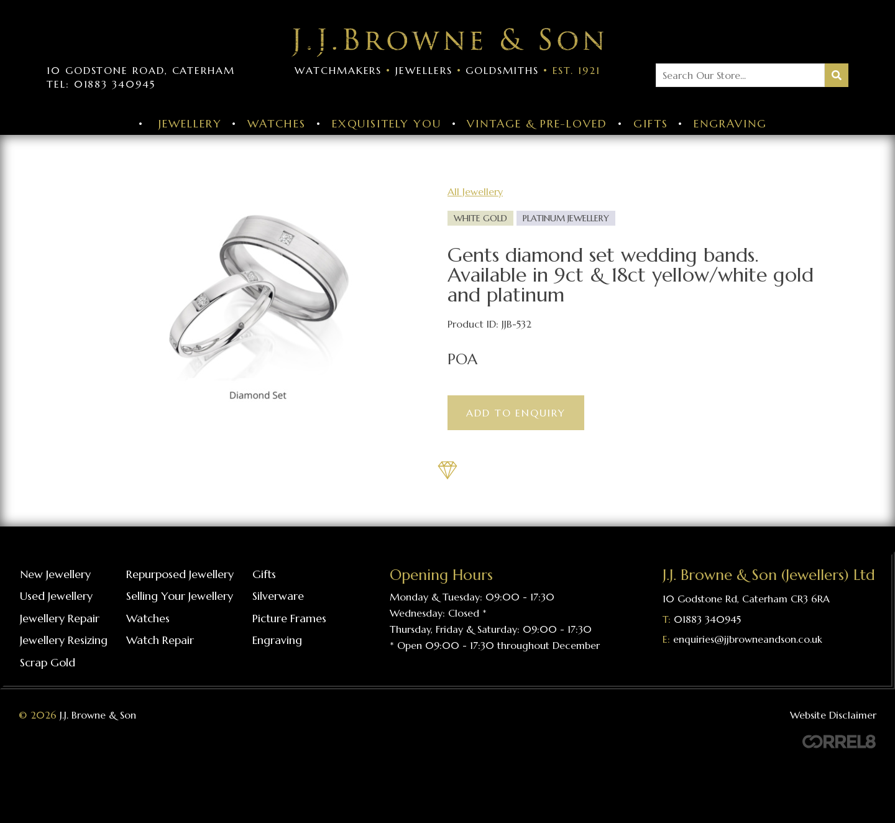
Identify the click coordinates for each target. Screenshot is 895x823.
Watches (276, 123)
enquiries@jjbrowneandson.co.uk (747, 639)
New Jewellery (55, 574)
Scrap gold (47, 662)
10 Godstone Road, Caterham (141, 70)
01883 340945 (707, 619)
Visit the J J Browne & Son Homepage (447, 42)
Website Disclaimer (833, 715)
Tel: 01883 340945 (101, 84)
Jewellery (189, 123)
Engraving (730, 123)
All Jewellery (475, 191)
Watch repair (160, 640)
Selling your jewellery (179, 596)
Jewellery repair (59, 618)
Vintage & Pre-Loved (537, 123)
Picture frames (289, 618)
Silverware (278, 596)
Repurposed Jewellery (180, 574)
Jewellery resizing (64, 640)
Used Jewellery (56, 596)
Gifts (650, 123)
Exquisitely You (386, 123)
